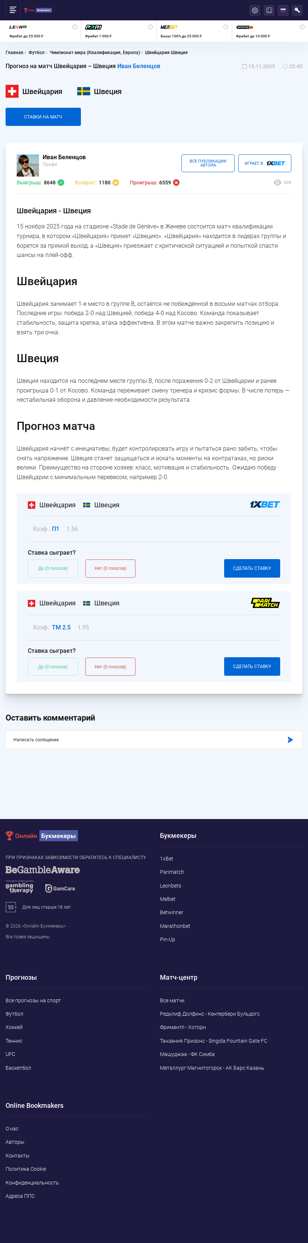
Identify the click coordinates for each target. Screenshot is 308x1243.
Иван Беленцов (138, 66)
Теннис (14, 1041)
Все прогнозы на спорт (33, 1000)
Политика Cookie (26, 1169)
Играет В (265, 163)
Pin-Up (167, 939)
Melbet (168, 899)
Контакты (18, 1156)
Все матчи (172, 1000)
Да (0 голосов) (53, 568)
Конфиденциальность (32, 1183)
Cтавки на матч (43, 117)
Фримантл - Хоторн (183, 1027)
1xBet (166, 859)
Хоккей (14, 1027)
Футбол (14, 1014)
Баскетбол (18, 1068)
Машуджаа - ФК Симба (187, 1054)
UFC (10, 1054)
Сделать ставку (252, 568)
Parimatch (172, 872)
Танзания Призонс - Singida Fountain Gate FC (213, 1041)
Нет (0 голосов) (110, 568)
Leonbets (170, 886)
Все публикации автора (208, 163)
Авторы (15, 1142)
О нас (12, 1129)
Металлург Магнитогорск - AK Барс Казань (212, 1068)
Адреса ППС (20, 1196)
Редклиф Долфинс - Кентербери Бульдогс (210, 1014)
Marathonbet (175, 926)
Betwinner (171, 912)
